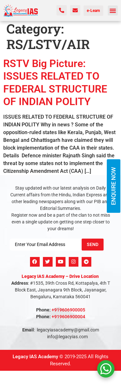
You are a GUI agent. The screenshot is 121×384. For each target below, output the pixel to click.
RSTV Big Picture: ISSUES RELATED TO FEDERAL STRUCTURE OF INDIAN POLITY (55, 82)
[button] (113, 10)
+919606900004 (68, 316)
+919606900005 (68, 309)
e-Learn (93, 10)
